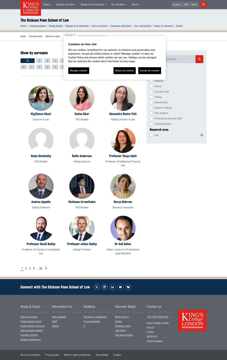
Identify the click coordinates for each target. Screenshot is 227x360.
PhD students (161, 113)
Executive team (36, 36)
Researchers (161, 102)
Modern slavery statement (77, 355)
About (135, 4)
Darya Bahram (123, 201)
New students (59, 317)
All (27, 61)
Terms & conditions (30, 355)
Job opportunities (124, 335)
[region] (114, 58)
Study (46, 4)
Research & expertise (77, 26)
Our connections (142, 26)
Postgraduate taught (31, 321)
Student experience (30, 339)
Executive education (121, 26)
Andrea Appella (41, 201)
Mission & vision (53, 36)
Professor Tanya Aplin (123, 156)
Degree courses (28, 317)
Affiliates (158, 81)
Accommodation (92, 321)
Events (179, 26)
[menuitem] (47, 4)
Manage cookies (78, 70)
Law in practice (100, 26)
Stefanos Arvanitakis (82, 201)
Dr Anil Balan (123, 244)
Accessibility (102, 355)
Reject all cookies (124, 70)
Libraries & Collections (95, 317)
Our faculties (118, 4)
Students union (122, 326)
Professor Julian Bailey (82, 244)
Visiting (158, 97)
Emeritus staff (161, 92)
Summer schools (29, 335)
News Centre (122, 317)
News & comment (163, 26)
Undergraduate (38, 26)
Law (156, 135)
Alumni (194, 5)
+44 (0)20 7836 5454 (157, 317)
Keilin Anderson (82, 156)
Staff (186, 5)
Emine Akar (82, 113)
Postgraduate (56, 26)
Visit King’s (120, 330)
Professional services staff (168, 118)
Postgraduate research (32, 326)
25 (40, 268)
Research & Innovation (92, 4)
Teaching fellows (162, 124)
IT (84, 326)
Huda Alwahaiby (41, 156)
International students (31, 330)
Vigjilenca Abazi (41, 113)
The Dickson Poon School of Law (44, 20)
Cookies (117, 355)
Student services (65, 4)
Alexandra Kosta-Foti (123, 113)
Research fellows (163, 108)
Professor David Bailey (41, 244)
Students (177, 5)
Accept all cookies (149, 70)
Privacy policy (52, 355)
